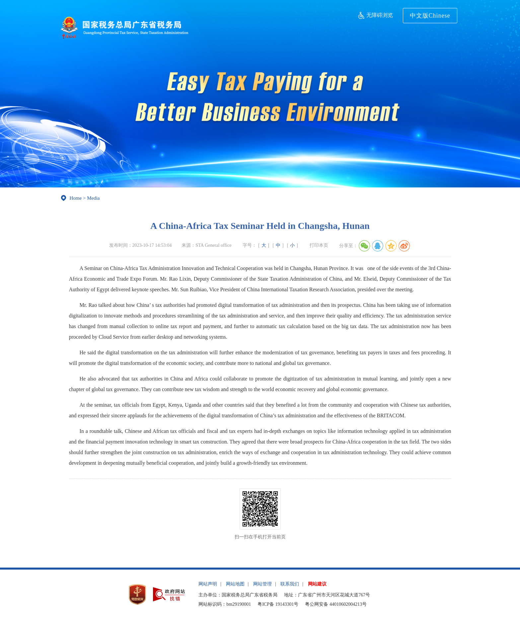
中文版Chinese (430, 15)
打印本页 (319, 245)
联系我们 (289, 584)
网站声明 (207, 584)
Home (76, 198)
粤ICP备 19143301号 (278, 604)
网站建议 (317, 584)
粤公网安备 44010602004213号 (336, 604)
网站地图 (235, 584)
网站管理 (262, 584)
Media (93, 198)
